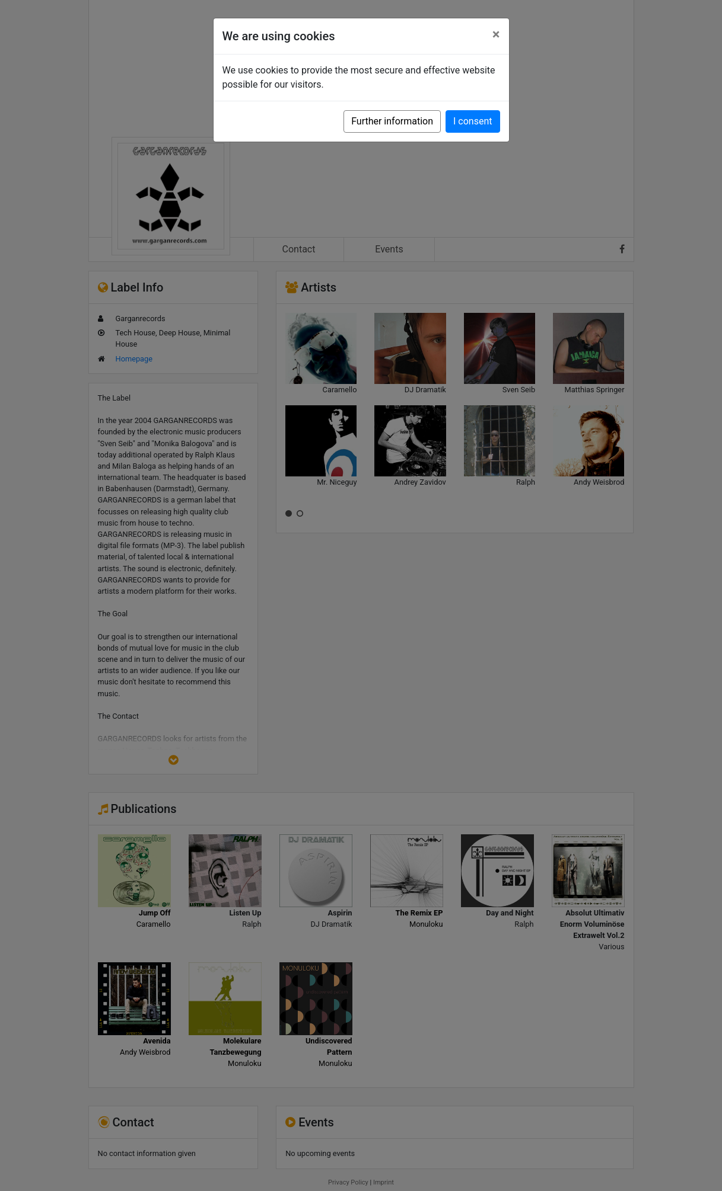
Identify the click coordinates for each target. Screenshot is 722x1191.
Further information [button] (392, 121)
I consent (472, 121)
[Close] (496, 34)
